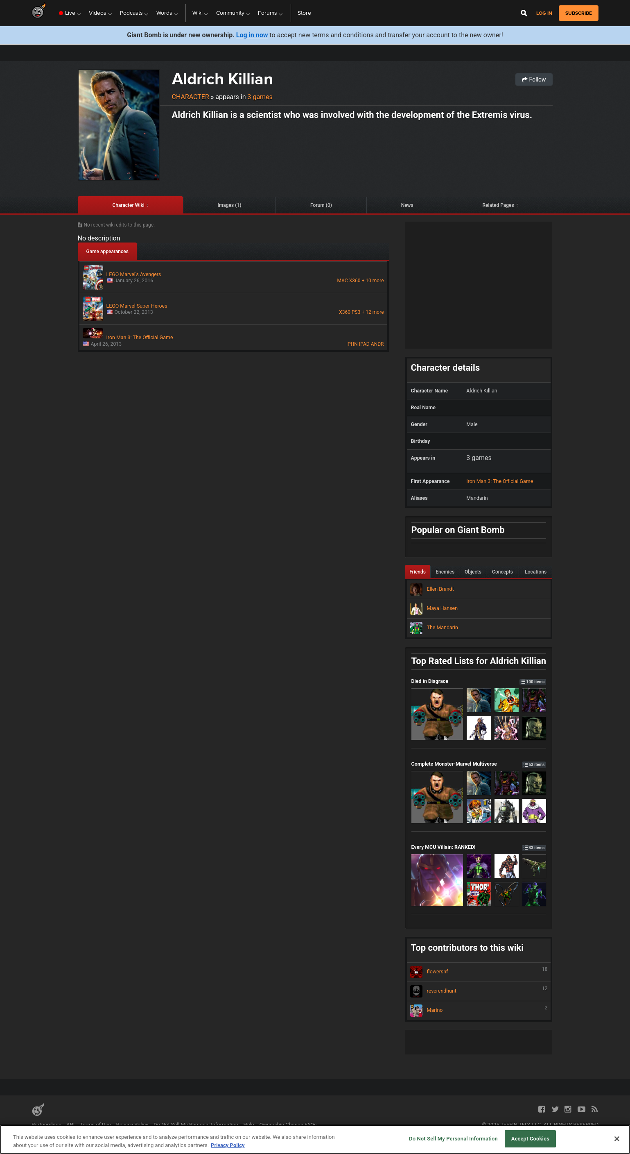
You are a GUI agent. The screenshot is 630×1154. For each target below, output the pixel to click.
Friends (417, 572)
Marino (479, 1010)
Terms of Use (95, 1125)
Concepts (502, 572)
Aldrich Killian (222, 79)
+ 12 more (373, 312)
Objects (473, 572)
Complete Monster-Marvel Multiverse (478, 764)
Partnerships (46, 1125)
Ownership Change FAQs (288, 1125)
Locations (535, 572)
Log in (544, 13)
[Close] (617, 1139)
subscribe (578, 13)
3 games (259, 97)
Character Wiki (128, 205)
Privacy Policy (132, 1125)
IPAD (364, 344)
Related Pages (498, 205)
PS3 (356, 312)
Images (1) (229, 205)
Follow (534, 79)
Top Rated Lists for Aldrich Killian (478, 661)
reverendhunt (479, 991)
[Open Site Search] (524, 13)
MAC (342, 280)
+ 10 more (373, 280)
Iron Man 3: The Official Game (499, 481)
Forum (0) (321, 205)
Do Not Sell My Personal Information (196, 1125)
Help (249, 1125)
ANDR (377, 344)
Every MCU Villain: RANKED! (478, 847)
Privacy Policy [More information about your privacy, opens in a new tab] (227, 1145)
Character (190, 97)
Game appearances (107, 251)
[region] (315, 1139)
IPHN (352, 344)
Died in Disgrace (478, 681)
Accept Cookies (530, 1139)
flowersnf (479, 972)
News (407, 205)
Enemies (445, 572)
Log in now (252, 35)
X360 (355, 280)
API (70, 1125)
